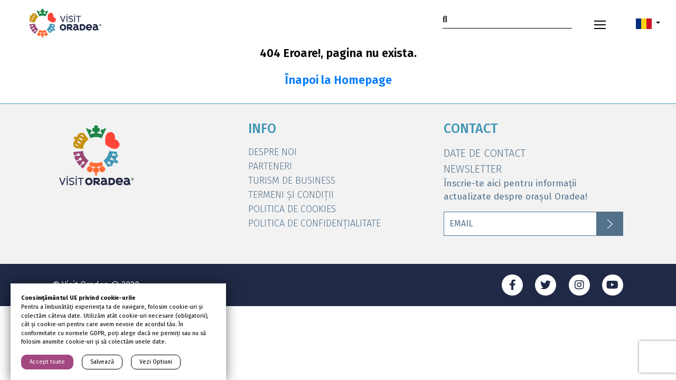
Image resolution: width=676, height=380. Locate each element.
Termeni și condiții (291, 195)
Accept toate (47, 361)
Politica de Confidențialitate (314, 223)
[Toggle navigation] (600, 23)
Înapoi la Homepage (338, 80)
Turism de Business (291, 180)
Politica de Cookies (292, 209)
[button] (648, 23)
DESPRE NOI (272, 152)
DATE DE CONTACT (484, 153)
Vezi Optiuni (155, 361)
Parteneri (270, 166)
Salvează (102, 361)
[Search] (507, 19)
